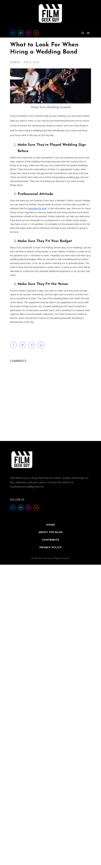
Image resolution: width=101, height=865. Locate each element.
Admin (15, 62)
